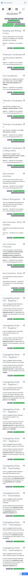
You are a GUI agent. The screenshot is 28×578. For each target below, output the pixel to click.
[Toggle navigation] (25, 3)
